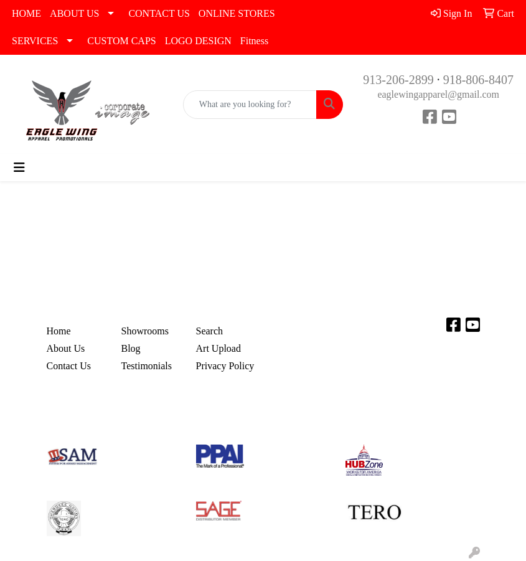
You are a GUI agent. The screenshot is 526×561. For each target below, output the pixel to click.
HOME (26, 13)
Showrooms (145, 331)
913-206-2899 (398, 80)
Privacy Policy (225, 366)
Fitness (254, 40)
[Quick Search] (250, 104)
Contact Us (69, 366)
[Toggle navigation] (19, 167)
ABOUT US (74, 13)
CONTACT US (158, 13)
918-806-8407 (478, 80)
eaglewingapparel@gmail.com (438, 94)
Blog (131, 348)
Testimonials (146, 366)
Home (59, 331)
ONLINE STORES (237, 13)
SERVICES (35, 40)
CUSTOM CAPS (121, 40)
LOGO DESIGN (198, 40)
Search (209, 331)
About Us (66, 348)
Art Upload (218, 348)
